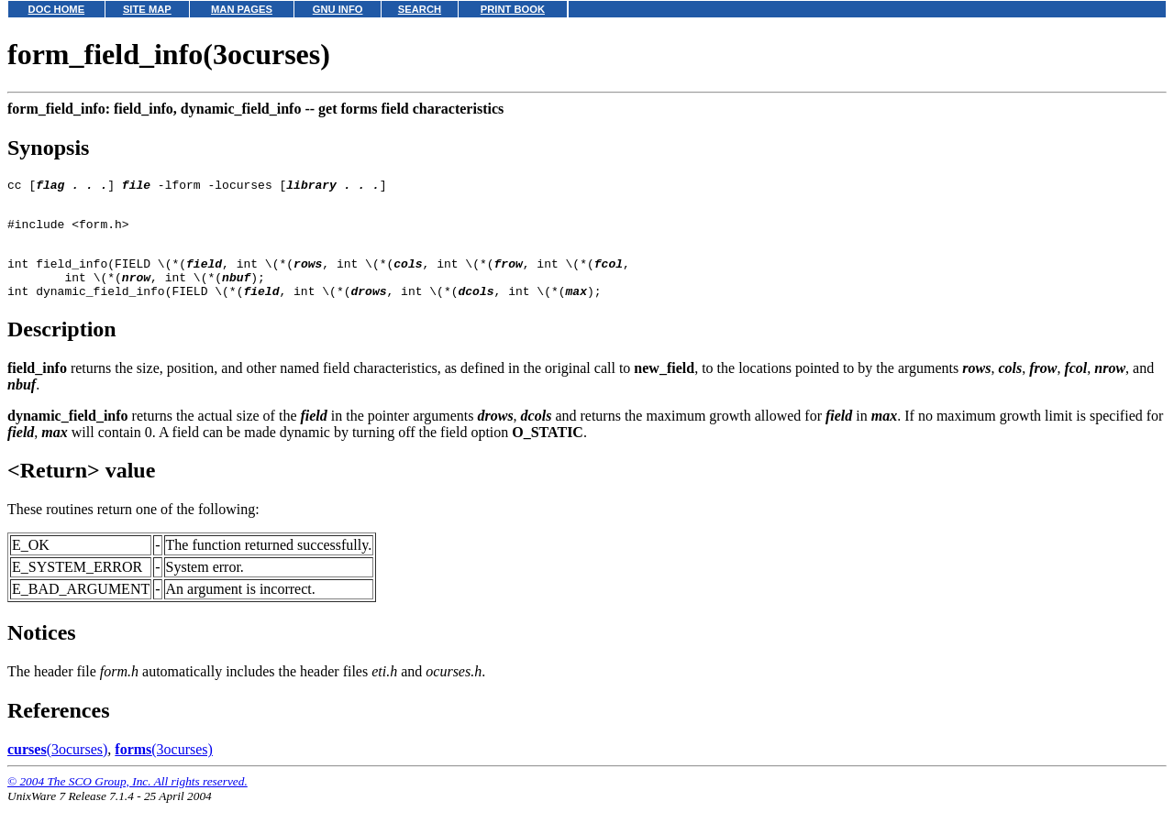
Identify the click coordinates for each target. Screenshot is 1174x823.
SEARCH (419, 9)
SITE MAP (147, 9)
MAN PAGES (241, 9)
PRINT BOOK (513, 9)
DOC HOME (56, 9)
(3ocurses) (57, 768)
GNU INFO (338, 9)
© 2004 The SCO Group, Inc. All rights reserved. (127, 800)
